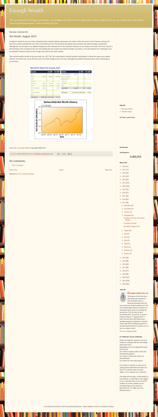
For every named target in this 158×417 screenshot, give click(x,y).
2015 (124, 202)
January (127, 253)
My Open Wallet (127, 109)
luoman (97, 406)
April (126, 243)
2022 (124, 179)
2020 (124, 186)
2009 (124, 274)
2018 (124, 193)
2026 (124, 166)
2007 (124, 281)
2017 (124, 196)
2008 (124, 277)
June (125, 237)
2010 (124, 271)
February (127, 250)
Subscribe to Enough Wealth (19, 148)
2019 (124, 189)
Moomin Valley (127, 112)
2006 (124, 284)
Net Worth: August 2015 (132, 226)
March (126, 247)
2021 (124, 183)
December (127, 205)
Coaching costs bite (130, 223)
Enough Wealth (26, 10)
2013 (124, 261)
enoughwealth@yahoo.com (139, 293)
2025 (124, 170)
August (126, 230)
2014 (124, 258)
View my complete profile (128, 331)
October (127, 212)
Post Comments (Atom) (26, 174)
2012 (124, 264)
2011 (124, 267)
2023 (124, 176)
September (127, 215)
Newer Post (13, 170)
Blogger (111, 406)
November (127, 209)
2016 (124, 199)
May (125, 240)
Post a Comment (17, 165)
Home (61, 170)
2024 (124, 173)
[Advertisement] (134, 66)
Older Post (108, 170)
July (125, 234)
